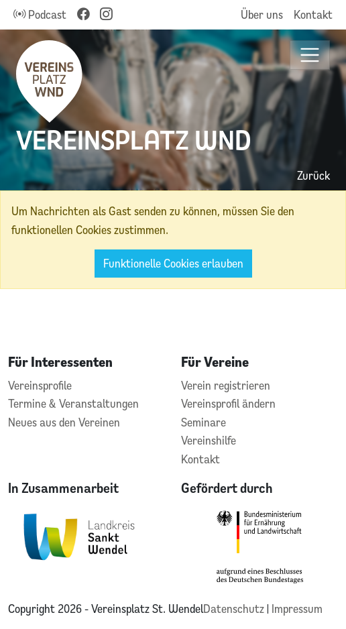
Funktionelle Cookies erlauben (173, 263)
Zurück (313, 175)
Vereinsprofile (40, 385)
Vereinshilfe (208, 440)
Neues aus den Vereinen (64, 422)
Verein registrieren (225, 385)
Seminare (203, 422)
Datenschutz (235, 608)
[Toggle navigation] (310, 55)
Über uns (262, 14)
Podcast (39, 14)
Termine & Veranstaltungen (73, 403)
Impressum (297, 608)
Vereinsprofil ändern (228, 403)
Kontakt (313, 14)
